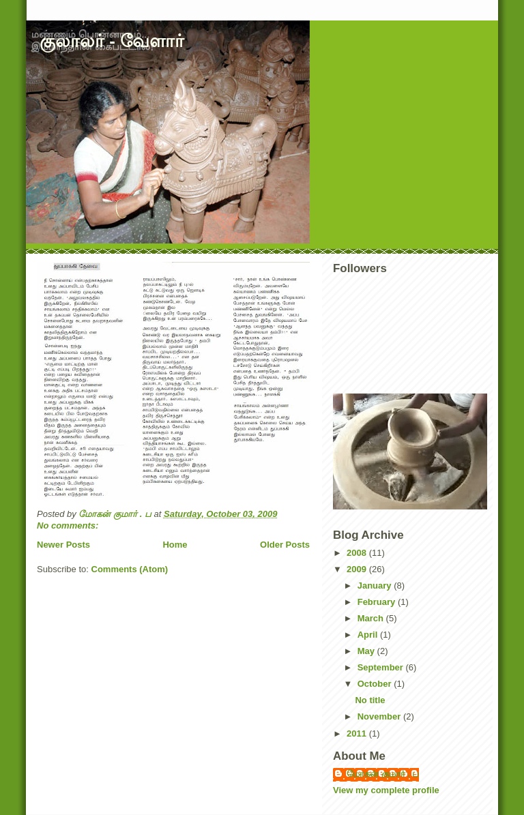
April (369, 634)
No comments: (69, 525)
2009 (358, 569)
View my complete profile (386, 790)
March (372, 618)
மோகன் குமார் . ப (383, 774)
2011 (358, 733)
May (367, 651)
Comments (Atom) (130, 569)
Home (174, 544)
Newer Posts (63, 544)
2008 (358, 553)
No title (370, 700)
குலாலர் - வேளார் (112, 41)
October (376, 684)
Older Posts (285, 544)
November (380, 716)
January (376, 585)
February (378, 602)
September (382, 667)
